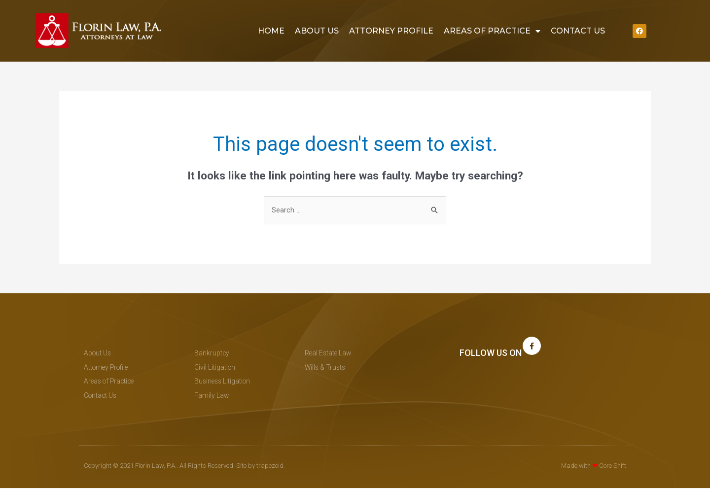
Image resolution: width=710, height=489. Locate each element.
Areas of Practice (492, 31)
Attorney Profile (391, 30)
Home (271, 30)
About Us (317, 30)
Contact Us (578, 30)
